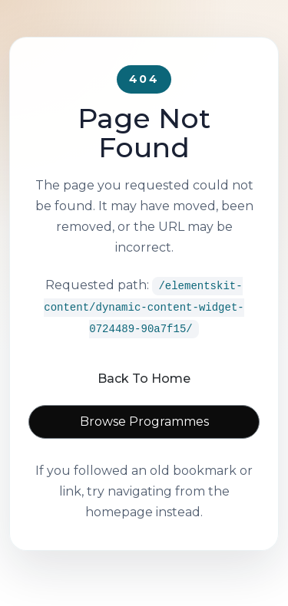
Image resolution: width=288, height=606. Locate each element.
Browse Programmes (144, 421)
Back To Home (144, 378)
